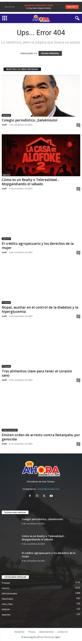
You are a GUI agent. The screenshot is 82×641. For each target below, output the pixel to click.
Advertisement (46, 631)
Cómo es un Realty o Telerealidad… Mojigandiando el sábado (31, 181)
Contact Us (63, 631)
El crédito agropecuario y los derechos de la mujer (38, 245)
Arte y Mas (7, 604)
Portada (6, 302)
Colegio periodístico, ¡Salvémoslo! (29, 120)
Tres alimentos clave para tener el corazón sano (37, 373)
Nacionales (7, 598)
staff (4, 124)
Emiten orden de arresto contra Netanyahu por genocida (41, 437)
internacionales (10, 430)
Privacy (32, 631)
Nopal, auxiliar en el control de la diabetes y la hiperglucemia (40, 309)
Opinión (6, 115)
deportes (6, 614)
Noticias (6, 609)
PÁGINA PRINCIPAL (50, 53)
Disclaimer (19, 631)
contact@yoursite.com (48, 489)
